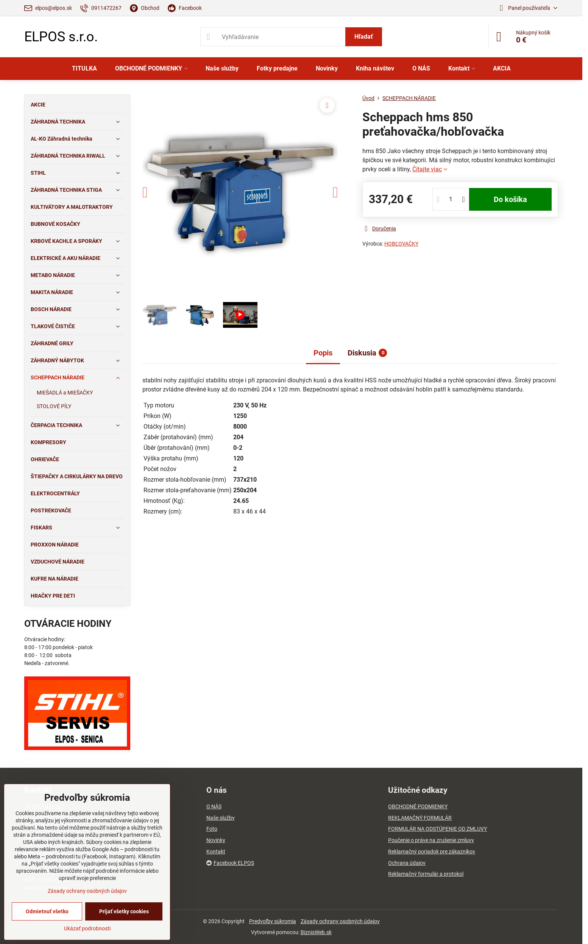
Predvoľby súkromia (272, 921)
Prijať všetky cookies (124, 911)
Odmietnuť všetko (47, 911)
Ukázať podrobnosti (87, 928)
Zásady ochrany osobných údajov (340, 921)
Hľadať (363, 36)
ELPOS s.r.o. (61, 37)
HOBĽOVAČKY (401, 244)
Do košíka (510, 199)
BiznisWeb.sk (316, 932)
